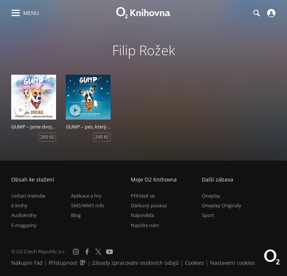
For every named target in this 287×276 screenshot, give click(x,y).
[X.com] (98, 251)
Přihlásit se (143, 195)
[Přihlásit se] (270, 13)
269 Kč (47, 137)
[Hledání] (256, 13)
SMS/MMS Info (87, 205)
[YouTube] (109, 251)
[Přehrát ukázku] (20, 110)
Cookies (194, 262)
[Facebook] (87, 251)
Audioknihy (24, 215)
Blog (76, 215)
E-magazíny (24, 225)
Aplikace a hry (86, 195)
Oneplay (211, 195)
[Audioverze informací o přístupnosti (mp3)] (83, 263)
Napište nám (145, 225)
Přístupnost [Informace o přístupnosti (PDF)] (63, 262)
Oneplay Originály (221, 205)
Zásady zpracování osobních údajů (135, 262)
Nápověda (142, 215)
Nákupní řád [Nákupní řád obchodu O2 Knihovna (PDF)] (27, 262)
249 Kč (102, 137)
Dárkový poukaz (149, 205)
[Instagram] (75, 251)
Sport (208, 215)
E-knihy (19, 205)
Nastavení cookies (232, 262)
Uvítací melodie (28, 195)
